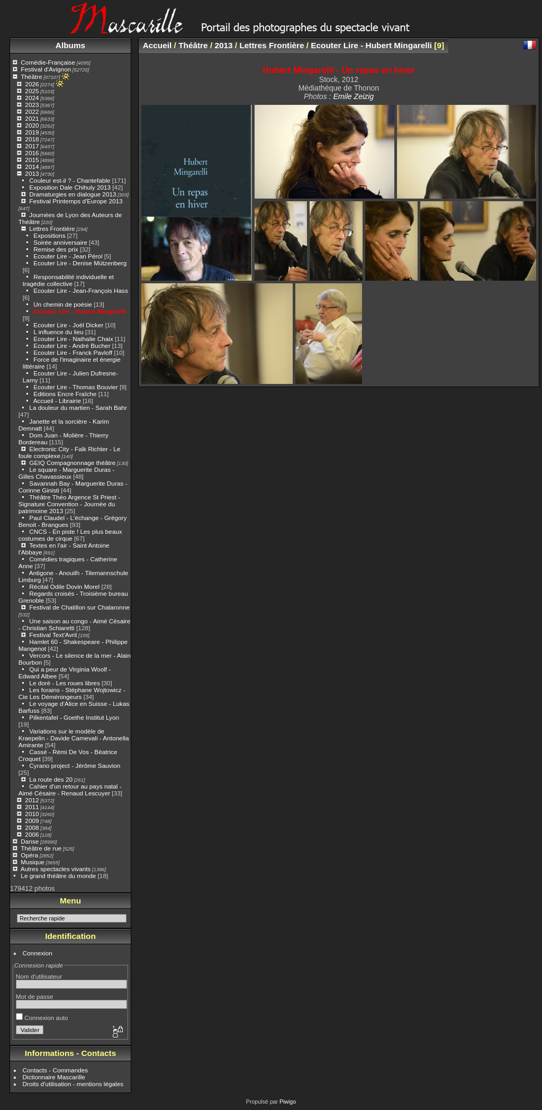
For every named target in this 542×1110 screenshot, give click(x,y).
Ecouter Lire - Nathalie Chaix (73, 338)
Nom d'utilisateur (39, 976)
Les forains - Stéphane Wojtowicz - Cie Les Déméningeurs (72, 693)
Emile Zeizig (353, 96)
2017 (32, 145)
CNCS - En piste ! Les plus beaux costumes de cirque (70, 535)
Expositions (49, 235)
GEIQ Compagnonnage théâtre (72, 462)
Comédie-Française (48, 62)
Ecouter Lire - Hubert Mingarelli (79, 311)
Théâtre (31, 76)
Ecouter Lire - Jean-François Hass (80, 290)
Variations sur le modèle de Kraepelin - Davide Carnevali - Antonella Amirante (74, 738)
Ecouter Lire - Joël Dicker (68, 324)
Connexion (37, 953)
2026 (32, 83)
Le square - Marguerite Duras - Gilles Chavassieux (66, 473)
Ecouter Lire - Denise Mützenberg (80, 262)
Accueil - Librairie (57, 400)
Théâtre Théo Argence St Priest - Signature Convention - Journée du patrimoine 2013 (69, 504)
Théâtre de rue (41, 848)
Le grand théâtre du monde (58, 875)
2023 (32, 104)
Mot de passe (34, 996)
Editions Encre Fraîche (64, 393)
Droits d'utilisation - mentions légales (73, 1083)
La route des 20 (51, 779)
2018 (32, 139)
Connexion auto (42, 1017)
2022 (32, 111)
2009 (32, 820)
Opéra (29, 855)
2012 (32, 799)
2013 (32, 173)
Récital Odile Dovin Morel (64, 586)
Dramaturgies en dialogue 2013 (72, 194)
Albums (70, 45)
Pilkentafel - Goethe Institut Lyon (74, 717)
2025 (32, 90)
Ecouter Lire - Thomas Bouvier (75, 386)
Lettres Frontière (52, 228)
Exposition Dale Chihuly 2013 (70, 187)
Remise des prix (55, 249)
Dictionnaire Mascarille (54, 1076)
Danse (30, 841)
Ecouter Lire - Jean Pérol (67, 256)
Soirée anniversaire (60, 242)
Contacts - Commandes (55, 1070)
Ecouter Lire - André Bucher (71, 345)
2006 (32, 834)
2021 (32, 118)
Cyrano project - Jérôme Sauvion (74, 765)
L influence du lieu (58, 331)
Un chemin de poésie (62, 304)
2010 (32, 813)
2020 (32, 125)
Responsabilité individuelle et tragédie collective (68, 280)
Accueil (157, 45)
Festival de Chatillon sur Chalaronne (79, 607)
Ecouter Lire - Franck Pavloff (72, 352)
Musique (32, 861)
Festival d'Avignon (46, 69)
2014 (32, 166)
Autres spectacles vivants (56, 868)
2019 (32, 132)
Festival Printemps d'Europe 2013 (75, 201)
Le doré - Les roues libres (64, 682)
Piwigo (287, 1101)
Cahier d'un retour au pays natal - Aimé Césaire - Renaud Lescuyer (70, 789)
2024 (32, 97)
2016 (32, 152)
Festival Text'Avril (53, 634)
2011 (32, 806)
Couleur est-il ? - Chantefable (69, 180)
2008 (32, 827)
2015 (32, 159)
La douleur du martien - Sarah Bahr (78, 407)
